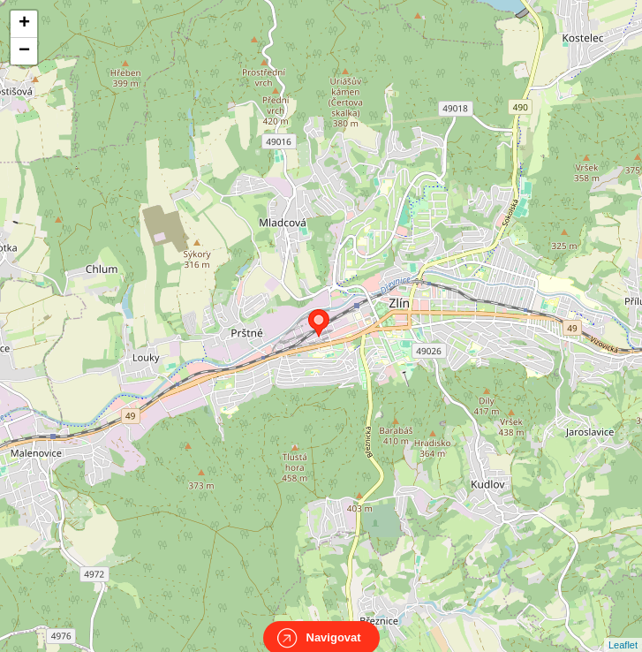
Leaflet (623, 629)
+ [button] (24, 24)
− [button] (24, 51)
